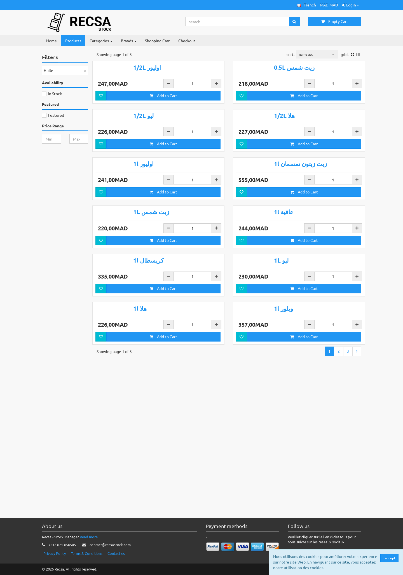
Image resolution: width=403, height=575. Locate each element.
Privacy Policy (54, 553)
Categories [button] (101, 40)
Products (73, 40)
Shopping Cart (157, 40)
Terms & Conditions (86, 553)
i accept (390, 558)
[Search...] (237, 21)
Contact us (116, 553)
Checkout (186, 40)
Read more (89, 536)
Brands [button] (129, 40)
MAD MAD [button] (329, 4)
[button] (306, 5)
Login (350, 4)
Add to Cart (163, 117)
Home (51, 40)
